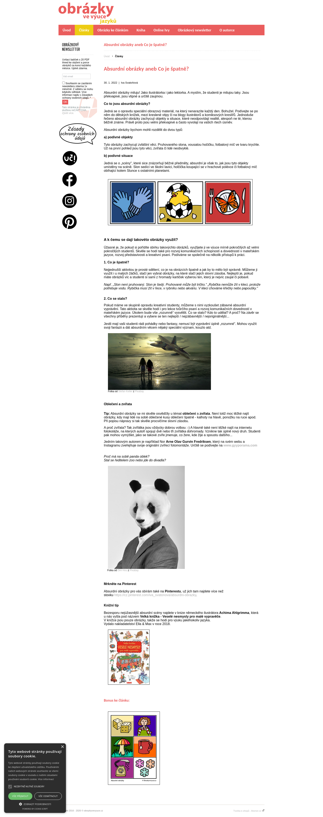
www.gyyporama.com (241, 445)
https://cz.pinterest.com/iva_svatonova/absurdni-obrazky (155, 595)
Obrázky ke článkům (112, 30)
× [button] (62, 746)
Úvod (67, 30)
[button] (35, 804)
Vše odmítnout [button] (48, 796)
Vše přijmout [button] (20, 796)
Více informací (46, 779)
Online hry (161, 30)
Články (84, 30)
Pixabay (139, 391)
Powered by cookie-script (35, 809)
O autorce (227, 30)
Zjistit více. (68, 113)
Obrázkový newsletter (194, 30)
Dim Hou (122, 570)
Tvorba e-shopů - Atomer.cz (248, 811)
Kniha (141, 30)
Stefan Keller (125, 391)
